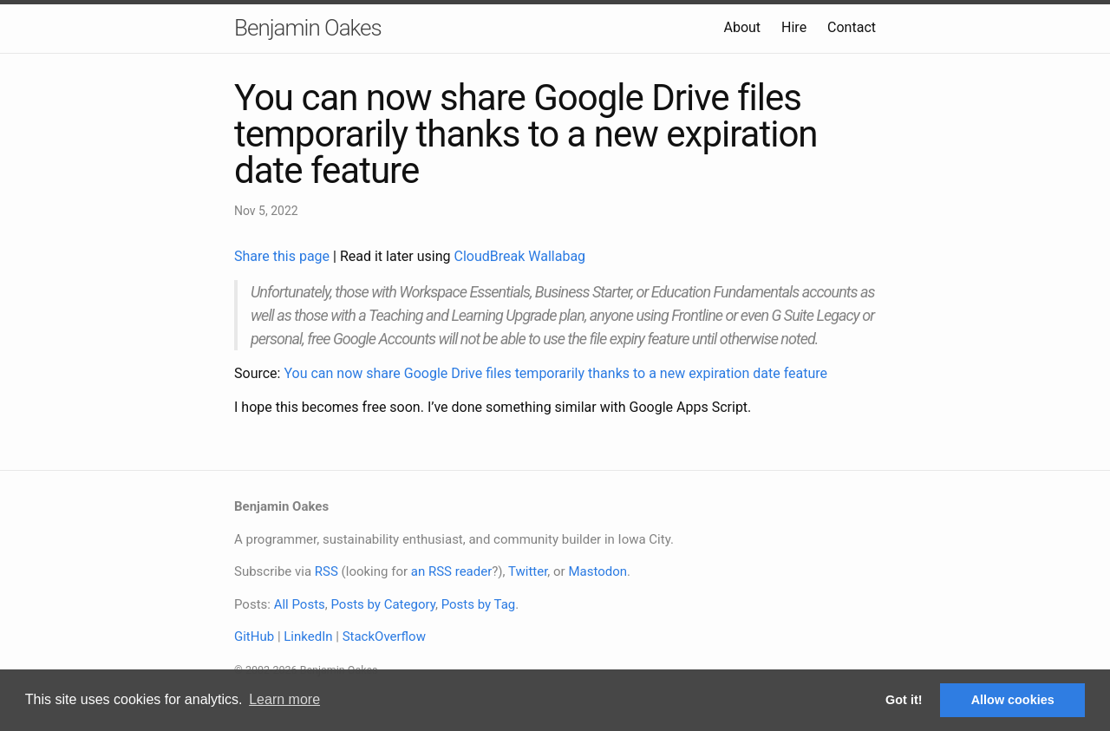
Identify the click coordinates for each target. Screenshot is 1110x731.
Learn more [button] (284, 699)
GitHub (254, 636)
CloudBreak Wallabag (520, 256)
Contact (851, 27)
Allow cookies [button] (1012, 700)
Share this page (283, 256)
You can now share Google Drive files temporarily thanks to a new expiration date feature (555, 373)
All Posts (299, 604)
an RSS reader (452, 571)
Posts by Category (382, 604)
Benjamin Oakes (308, 28)
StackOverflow (384, 636)
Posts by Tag (478, 604)
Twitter (527, 571)
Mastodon (597, 571)
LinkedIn (308, 636)
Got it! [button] (903, 700)
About (742, 27)
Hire (793, 27)
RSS (326, 571)
